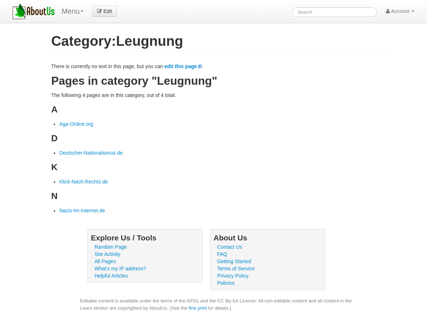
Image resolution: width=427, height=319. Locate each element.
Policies (225, 283)
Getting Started (234, 261)
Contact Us (229, 247)
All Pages (105, 261)
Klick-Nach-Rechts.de (83, 182)
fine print (198, 308)
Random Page (110, 247)
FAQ (222, 254)
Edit (104, 11)
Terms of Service (236, 268)
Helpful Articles (111, 276)
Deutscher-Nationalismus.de (91, 153)
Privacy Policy (232, 276)
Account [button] (400, 11)
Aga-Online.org (76, 124)
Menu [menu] (72, 11)
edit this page (180, 66)
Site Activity (107, 254)
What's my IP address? (120, 268)
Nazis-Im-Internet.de (82, 210)
